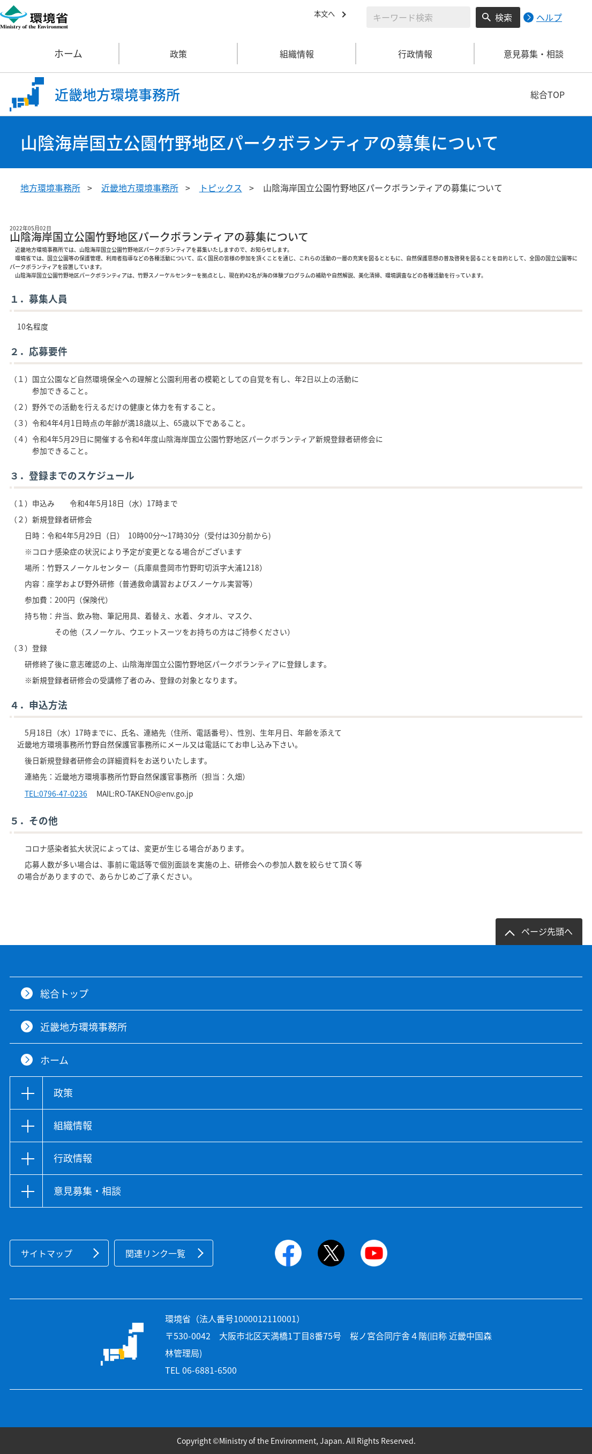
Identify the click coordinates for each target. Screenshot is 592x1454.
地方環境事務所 (50, 187)
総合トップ (64, 993)
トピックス (220, 187)
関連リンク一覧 (155, 1253)
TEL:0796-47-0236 (56, 793)
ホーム (60, 53)
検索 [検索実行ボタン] (503, 17)
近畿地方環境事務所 (139, 187)
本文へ (327, 15)
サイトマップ (46, 1253)
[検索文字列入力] (418, 17)
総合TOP (547, 94)
